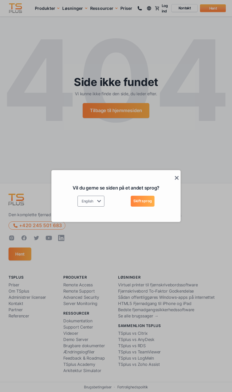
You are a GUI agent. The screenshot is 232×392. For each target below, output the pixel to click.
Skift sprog (142, 201)
